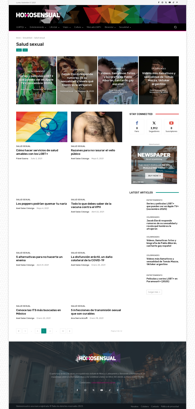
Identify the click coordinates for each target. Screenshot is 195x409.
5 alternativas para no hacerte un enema (39, 258)
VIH (25, 50)
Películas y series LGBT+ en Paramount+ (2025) (162, 280)
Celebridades (77, 70)
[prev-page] (18, 330)
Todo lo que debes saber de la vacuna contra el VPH (91, 205)
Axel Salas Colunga (80, 158)
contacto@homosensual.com (103, 382)
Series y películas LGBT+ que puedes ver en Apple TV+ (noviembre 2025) (163, 206)
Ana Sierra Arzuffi (79, 318)
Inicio (18, 37)
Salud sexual (23, 146)
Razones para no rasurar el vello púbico (93, 152)
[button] (175, 27)
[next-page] (69, 330)
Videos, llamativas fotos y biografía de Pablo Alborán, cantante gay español (162, 243)
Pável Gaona (22, 158)
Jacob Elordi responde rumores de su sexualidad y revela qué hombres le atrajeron (162, 224)
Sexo (19, 50)
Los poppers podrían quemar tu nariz (41, 203)
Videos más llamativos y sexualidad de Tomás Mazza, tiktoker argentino (163, 261)
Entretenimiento (36, 72)
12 (63, 331)
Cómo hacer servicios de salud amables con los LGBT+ (37, 152)
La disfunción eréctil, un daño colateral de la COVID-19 (91, 258)
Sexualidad (27, 37)
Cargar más (154, 292)
